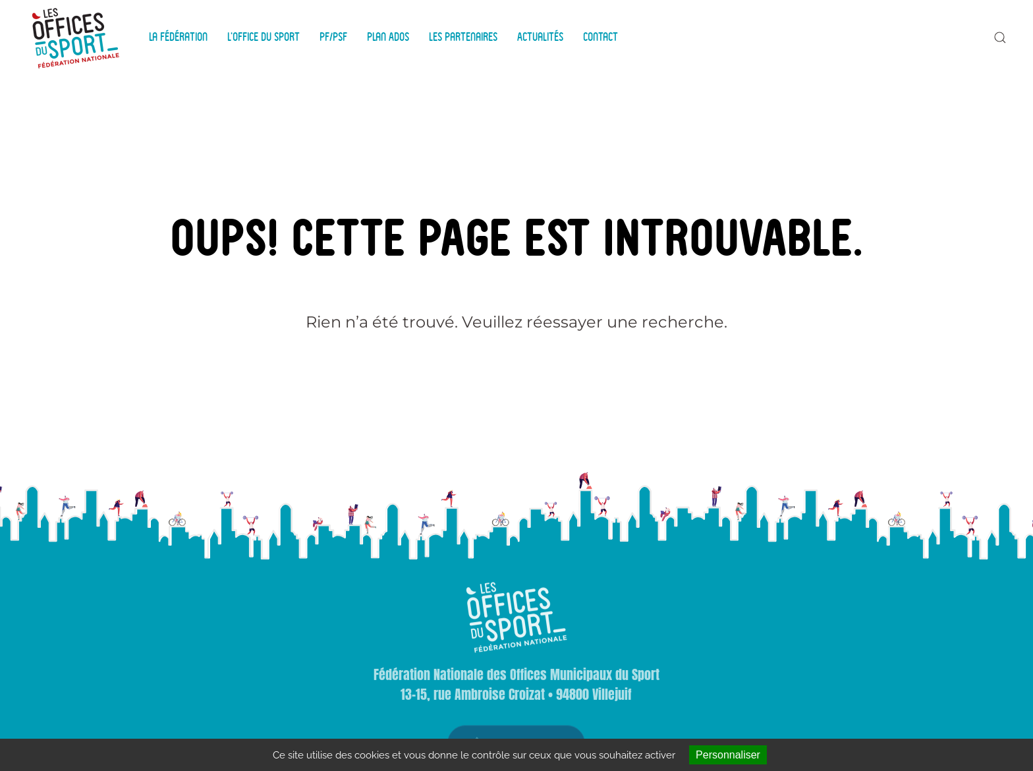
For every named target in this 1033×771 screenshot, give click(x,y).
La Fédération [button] (178, 37)
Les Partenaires (463, 37)
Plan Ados (388, 37)
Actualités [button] (540, 37)
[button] (1000, 37)
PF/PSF (333, 37)
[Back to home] (77, 37)
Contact (600, 37)
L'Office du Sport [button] (263, 37)
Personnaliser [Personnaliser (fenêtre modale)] (728, 754)
